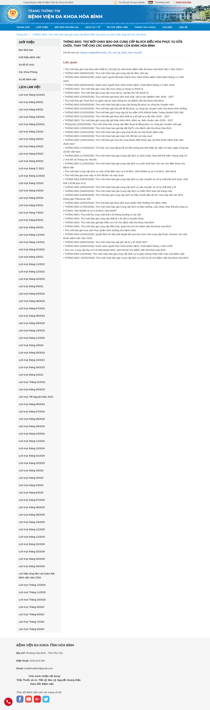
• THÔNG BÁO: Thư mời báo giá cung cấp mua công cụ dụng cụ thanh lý (103, 88)
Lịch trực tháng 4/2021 (31, 374)
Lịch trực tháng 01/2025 (32, 455)
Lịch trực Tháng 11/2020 (32, 592)
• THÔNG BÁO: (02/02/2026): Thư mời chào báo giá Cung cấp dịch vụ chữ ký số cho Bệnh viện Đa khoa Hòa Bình (125, 257)
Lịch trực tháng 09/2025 (32, 514)
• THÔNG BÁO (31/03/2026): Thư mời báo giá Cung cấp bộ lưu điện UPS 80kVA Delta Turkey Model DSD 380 (123, 112)
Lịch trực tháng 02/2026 (32, 551)
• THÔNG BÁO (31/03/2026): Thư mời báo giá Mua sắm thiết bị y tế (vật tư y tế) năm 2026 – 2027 (116, 116)
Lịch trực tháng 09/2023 (32, 323)
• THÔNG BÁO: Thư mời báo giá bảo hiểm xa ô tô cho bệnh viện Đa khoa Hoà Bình (108, 222)
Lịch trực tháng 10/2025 (32, 522)
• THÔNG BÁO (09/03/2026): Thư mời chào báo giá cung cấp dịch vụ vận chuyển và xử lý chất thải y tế (119, 187)
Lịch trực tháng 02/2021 (32, 124)
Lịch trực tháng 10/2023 (32, 330)
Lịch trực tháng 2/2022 (31, 131)
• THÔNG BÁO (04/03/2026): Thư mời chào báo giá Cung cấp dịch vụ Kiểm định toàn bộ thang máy (117, 191)
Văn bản (167, 27)
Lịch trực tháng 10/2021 (32, 116)
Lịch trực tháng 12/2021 (32, 242)
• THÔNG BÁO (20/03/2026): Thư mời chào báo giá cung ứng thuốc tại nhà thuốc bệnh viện (113, 132)
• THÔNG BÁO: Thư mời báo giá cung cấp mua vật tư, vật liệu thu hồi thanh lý (105, 92)
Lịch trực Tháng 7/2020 (31, 621)
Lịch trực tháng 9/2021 (31, 109)
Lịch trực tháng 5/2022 (31, 153)
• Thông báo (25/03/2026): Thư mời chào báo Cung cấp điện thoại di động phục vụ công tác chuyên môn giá (122, 124)
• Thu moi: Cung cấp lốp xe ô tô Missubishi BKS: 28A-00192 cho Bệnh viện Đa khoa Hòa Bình (114, 250)
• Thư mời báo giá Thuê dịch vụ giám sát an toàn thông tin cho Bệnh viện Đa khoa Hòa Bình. (113, 100)
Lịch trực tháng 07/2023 (32, 308)
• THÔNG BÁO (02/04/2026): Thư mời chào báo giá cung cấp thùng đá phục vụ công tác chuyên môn (118, 104)
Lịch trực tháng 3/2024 (31, 197)
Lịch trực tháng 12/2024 (32, 448)
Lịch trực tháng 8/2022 (31, 220)
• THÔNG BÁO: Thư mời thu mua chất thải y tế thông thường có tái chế (102, 214)
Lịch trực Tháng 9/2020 (31, 607)
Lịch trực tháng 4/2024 (31, 345)
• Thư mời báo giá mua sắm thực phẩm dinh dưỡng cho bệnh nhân (99, 230)
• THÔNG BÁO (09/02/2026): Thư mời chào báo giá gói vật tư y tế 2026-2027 (105, 242)
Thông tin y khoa (145, 27)
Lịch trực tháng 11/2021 (32, 234)
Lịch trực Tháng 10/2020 (32, 599)
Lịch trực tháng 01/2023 (32, 94)
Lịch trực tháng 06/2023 (32, 301)
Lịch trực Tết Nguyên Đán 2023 (36, 396)
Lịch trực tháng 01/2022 (32, 249)
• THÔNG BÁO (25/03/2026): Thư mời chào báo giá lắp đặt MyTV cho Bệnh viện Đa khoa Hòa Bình (117, 128)
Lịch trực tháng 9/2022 (31, 227)
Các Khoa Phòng (28, 72)
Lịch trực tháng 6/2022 (31, 161)
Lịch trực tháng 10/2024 (32, 433)
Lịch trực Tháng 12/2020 (32, 584)
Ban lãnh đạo (26, 49)
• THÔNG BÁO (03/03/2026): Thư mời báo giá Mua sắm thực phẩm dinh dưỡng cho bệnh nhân (115, 202)
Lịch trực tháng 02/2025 (32, 463)
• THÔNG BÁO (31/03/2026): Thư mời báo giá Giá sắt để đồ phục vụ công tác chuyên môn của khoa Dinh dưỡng (125, 108)
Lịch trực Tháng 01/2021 (32, 382)
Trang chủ (23, 27)
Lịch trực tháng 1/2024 (31, 183)
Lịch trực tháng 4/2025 (31, 477)
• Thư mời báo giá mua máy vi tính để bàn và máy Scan (93, 175)
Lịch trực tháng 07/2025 (32, 499)
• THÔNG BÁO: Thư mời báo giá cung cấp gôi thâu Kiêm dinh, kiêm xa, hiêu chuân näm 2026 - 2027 (118, 120)
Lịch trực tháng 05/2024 (32, 352)
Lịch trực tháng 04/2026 (32, 566)
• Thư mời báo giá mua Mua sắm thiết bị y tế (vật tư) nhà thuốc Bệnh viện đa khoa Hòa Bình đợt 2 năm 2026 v (123, 69)
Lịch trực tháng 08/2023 (32, 315)
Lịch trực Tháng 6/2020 (31, 629)
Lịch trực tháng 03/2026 (32, 558)
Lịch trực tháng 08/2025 (32, 507)
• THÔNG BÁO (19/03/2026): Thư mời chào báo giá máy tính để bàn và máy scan (107, 136)
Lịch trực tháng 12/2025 (32, 536)
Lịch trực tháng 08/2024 (32, 418)
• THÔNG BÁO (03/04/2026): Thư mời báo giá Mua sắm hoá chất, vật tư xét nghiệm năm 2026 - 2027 (118, 96)
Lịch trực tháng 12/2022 (32, 271)
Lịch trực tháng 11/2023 (32, 337)
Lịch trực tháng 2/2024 (31, 190)
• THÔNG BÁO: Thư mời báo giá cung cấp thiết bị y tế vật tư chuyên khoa (103, 218)
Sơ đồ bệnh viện (28, 79)
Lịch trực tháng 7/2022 (31, 212)
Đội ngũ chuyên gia (67, 27)
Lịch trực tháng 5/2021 (31, 205)
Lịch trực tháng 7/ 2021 (31, 168)
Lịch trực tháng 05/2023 (32, 389)
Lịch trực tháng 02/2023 (32, 278)
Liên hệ (183, 27)
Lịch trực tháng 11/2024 (32, 441)
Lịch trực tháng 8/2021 (31, 102)
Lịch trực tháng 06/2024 (32, 404)
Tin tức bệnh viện (117, 27)
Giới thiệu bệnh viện (29, 57)
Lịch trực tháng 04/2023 (32, 367)
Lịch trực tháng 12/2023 (32, 175)
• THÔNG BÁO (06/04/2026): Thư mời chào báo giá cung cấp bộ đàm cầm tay (105, 73)
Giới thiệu (42, 27)
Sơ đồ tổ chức (26, 64)
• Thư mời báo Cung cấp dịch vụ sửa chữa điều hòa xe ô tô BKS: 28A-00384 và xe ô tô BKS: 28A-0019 (119, 171)
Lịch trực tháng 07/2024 (32, 411)
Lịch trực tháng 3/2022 (31, 139)
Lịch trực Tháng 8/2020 (31, 614)
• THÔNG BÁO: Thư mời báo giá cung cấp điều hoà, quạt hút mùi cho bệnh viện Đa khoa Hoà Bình (117, 226)
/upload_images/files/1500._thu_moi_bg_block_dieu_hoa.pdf (111, 52)
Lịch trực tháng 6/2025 (31, 492)
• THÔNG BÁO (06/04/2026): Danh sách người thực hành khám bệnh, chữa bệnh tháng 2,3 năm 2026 (119, 84)
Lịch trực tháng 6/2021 (31, 286)
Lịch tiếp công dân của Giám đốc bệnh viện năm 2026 (37, 575)
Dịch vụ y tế (92, 27)
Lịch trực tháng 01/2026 (32, 544)
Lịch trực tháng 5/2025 (31, 485)
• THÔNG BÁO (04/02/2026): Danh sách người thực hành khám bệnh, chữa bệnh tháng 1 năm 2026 (117, 246)
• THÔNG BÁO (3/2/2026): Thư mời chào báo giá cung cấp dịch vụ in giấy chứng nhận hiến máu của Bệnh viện (124, 253)
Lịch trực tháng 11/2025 (32, 529)
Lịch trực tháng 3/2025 (31, 470)
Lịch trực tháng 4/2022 (31, 146)
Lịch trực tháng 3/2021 (31, 256)
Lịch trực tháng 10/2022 (32, 360)
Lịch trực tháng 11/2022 (32, 264)
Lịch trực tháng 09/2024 (32, 426)
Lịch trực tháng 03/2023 (32, 293)
